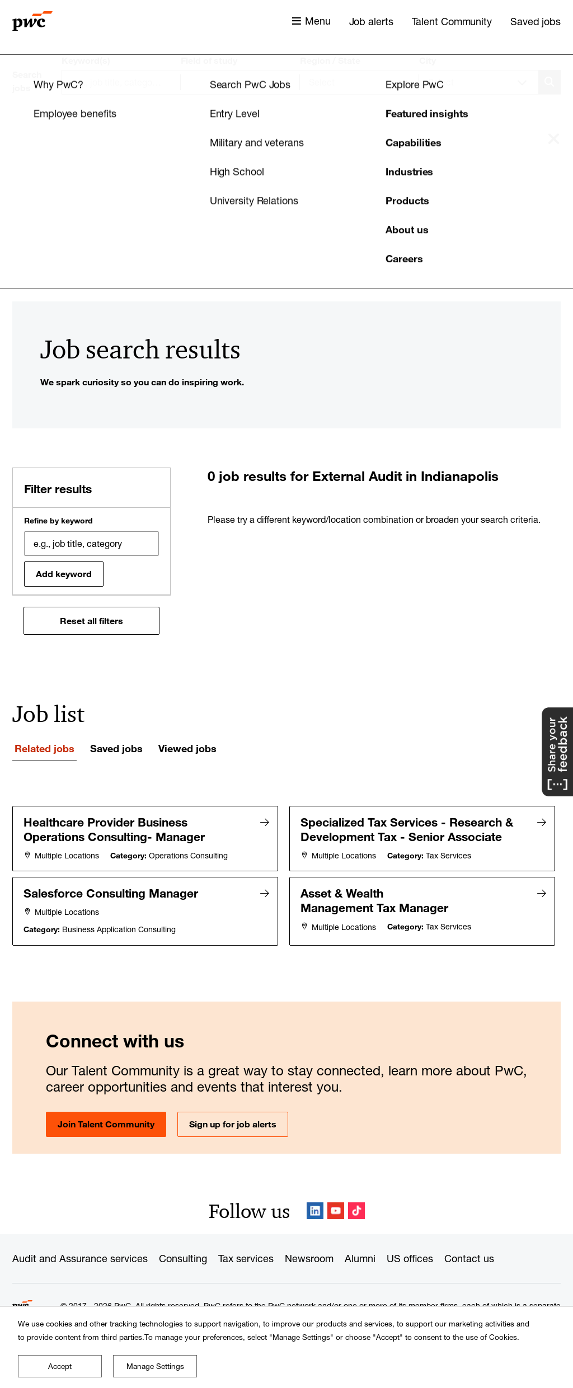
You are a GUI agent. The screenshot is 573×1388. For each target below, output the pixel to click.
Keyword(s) (86, 60)
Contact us (469, 1257)
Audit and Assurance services (80, 1257)
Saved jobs (535, 21)
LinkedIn (315, 1209)
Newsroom (309, 1257)
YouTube (335, 1209)
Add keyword (64, 573)
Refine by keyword (58, 521)
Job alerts (371, 21)
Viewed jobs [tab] (187, 748)
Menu (318, 21)
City (427, 60)
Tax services (246, 1257)
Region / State (330, 60)
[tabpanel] (286, 875)
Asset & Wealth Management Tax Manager (375, 899)
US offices (410, 1257)
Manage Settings (155, 1366)
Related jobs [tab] (44, 748)
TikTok (356, 1209)
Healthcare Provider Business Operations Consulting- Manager (114, 829)
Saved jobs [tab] (116, 748)
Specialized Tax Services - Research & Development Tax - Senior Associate (407, 829)
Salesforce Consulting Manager (111, 892)
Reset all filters (91, 620)
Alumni (360, 1257)
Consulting (183, 1257)
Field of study (209, 60)
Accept (60, 1366)
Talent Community (452, 21)
